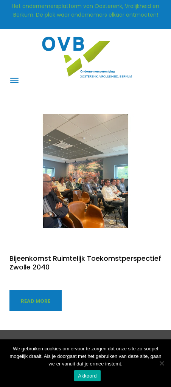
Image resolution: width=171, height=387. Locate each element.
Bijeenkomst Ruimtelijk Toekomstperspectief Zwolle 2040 (85, 263)
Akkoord (87, 376)
